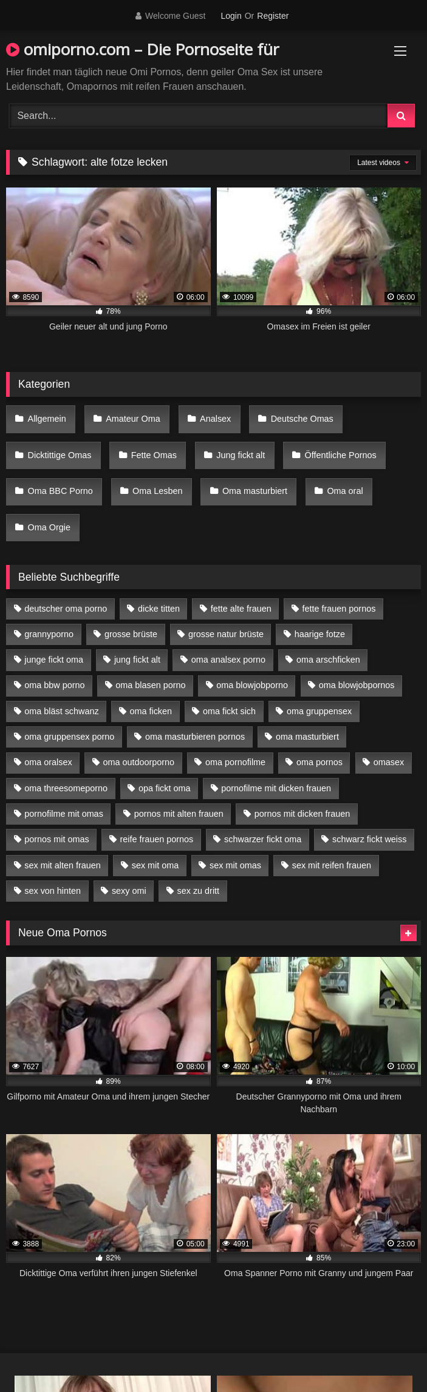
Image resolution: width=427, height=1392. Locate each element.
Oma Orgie (49, 527)
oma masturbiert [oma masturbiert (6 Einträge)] (307, 737)
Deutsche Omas (302, 419)
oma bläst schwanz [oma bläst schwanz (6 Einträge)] (61, 711)
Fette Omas (154, 455)
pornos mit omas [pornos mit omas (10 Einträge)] (56, 839)
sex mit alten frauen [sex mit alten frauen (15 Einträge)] (62, 865)
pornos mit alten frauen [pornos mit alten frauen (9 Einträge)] (179, 814)
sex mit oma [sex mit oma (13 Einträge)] (155, 865)
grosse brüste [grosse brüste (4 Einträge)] (130, 634)
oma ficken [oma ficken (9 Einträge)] (150, 711)
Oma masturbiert (254, 491)
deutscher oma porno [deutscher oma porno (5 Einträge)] (65, 608)
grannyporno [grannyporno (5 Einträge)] (48, 634)
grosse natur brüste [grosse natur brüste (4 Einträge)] (226, 634)
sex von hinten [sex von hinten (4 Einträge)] (52, 891)
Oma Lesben (157, 491)
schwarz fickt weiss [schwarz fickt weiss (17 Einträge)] (369, 839)
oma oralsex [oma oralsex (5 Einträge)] (48, 762)
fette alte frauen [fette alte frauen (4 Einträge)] (241, 608)
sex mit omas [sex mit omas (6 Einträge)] (235, 865)
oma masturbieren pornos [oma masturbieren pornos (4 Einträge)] (195, 737)
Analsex (215, 419)
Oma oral (345, 491)
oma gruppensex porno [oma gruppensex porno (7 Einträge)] (69, 737)
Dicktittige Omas (60, 455)
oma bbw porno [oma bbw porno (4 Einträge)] (54, 685)
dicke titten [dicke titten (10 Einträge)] (159, 608)
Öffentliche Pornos (341, 455)
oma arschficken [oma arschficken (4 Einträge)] (328, 659)
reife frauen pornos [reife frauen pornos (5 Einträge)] (156, 839)
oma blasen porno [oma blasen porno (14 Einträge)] (150, 685)
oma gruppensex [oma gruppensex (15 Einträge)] (319, 711)
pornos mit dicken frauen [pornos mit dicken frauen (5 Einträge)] (302, 814)
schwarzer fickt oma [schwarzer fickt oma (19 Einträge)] (262, 839)
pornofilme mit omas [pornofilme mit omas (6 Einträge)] (63, 814)
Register (273, 16)
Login (230, 16)
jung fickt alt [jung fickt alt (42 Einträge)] (137, 659)
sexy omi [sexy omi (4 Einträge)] (129, 891)
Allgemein (47, 419)
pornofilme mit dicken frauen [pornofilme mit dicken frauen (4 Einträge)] (276, 788)
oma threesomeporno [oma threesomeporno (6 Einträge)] (66, 788)
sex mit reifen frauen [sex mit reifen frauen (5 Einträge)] (331, 865)
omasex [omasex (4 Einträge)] (389, 762)
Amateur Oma (133, 419)
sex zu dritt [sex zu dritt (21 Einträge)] (198, 891)
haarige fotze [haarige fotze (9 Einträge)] (320, 634)
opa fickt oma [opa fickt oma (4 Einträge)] (164, 788)
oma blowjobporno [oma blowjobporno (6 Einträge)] (252, 685)
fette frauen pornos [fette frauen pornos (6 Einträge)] (339, 608)
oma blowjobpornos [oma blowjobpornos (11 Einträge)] (357, 685)
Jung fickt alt (240, 455)
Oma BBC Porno (60, 491)
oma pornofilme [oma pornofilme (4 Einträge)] (235, 762)
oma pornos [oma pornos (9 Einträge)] (319, 762)
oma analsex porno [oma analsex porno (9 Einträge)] (228, 659)
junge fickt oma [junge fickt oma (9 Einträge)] (53, 659)
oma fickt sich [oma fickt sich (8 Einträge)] (229, 711)
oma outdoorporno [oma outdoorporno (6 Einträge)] (138, 762)
